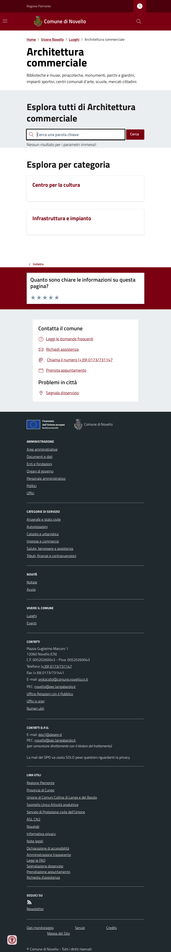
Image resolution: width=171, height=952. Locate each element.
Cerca (134, 134)
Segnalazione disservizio (45, 866)
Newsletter (35, 909)
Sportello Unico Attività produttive (52, 804)
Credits (111, 927)
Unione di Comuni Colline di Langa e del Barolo (62, 797)
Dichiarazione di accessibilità (48, 848)
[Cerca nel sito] (137, 21)
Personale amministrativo (46, 478)
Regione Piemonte (39, 6)
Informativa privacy (41, 833)
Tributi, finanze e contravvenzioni (51, 555)
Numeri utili (35, 708)
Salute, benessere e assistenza (50, 548)
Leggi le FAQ (36, 860)
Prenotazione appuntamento (48, 871)
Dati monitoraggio (40, 927)
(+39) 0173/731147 (56, 666)
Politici (31, 485)
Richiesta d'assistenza (43, 877)
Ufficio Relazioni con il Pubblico (50, 694)
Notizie (32, 582)
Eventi (31, 623)
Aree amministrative (42, 449)
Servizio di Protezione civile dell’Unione (56, 812)
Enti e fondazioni (39, 464)
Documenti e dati (39, 456)
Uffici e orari (35, 701)
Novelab (33, 826)
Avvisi (31, 589)
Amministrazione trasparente (49, 854)
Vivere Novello (52, 39)
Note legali (35, 841)
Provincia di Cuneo (40, 790)
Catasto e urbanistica (43, 534)
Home (31, 39)
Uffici (30, 493)
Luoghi (74, 39)
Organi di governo (40, 471)
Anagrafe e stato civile (44, 519)
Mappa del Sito (58, 933)
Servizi (80, 927)
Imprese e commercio (43, 541)
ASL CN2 (33, 819)
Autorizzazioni (37, 526)
